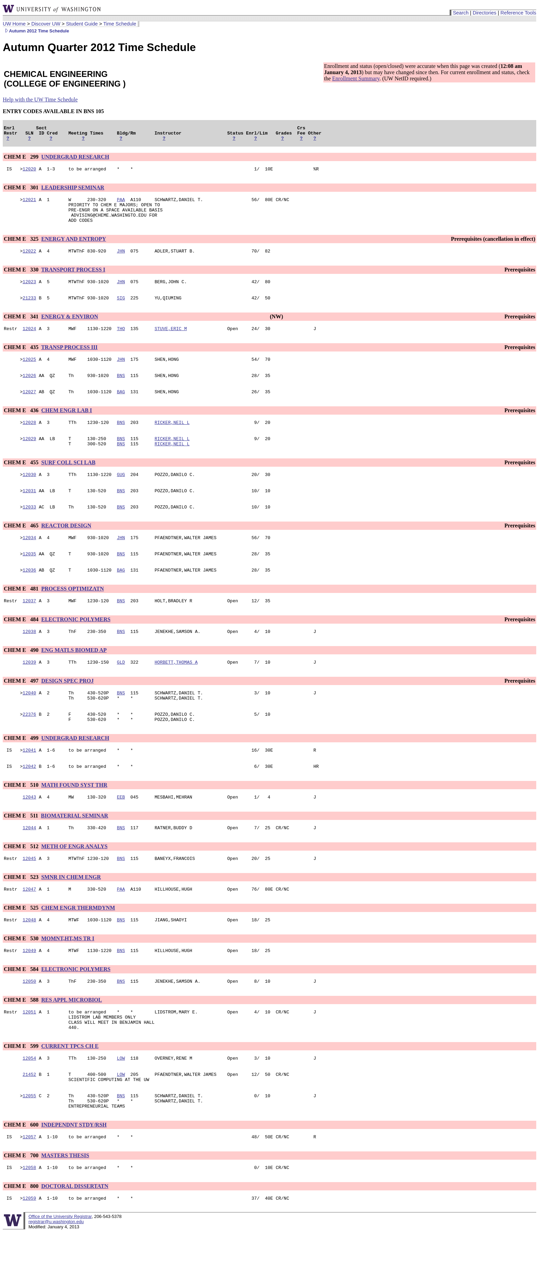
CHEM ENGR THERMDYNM (78, 947)
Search (461, 13)
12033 (29, 529)
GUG (121, 495)
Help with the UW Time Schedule (40, 99)
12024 (29, 342)
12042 (29, 801)
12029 (29, 457)
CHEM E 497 (22, 710)
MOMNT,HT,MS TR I (67, 979)
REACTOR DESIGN (66, 548)
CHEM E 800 (22, 1241)
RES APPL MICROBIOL (71, 1042)
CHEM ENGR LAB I (66, 427)
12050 (29, 1023)
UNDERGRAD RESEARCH (75, 160)
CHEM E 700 (22, 1209)
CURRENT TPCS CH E (69, 1093)
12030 (29, 495)
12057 (29, 1190)
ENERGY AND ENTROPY (73, 248)
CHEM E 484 (22, 646)
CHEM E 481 (22, 614)
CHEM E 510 (22, 820)
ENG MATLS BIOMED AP (74, 678)
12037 (29, 627)
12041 (29, 784)
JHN (121, 261)
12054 (29, 1105)
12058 (29, 1222)
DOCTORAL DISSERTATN (74, 1241)
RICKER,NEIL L (172, 440)
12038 (29, 659)
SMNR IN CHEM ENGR (71, 915)
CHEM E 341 (22, 329)
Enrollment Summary (356, 78)
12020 (29, 173)
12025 (29, 373)
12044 (29, 865)
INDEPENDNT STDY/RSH (74, 1177)
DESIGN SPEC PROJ (67, 710)
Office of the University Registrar (59, 1272)
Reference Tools (518, 13)
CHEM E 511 (22, 852)
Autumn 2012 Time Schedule (36, 30)
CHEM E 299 (22, 160)
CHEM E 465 (22, 548)
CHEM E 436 (22, 427)
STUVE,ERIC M (171, 342)
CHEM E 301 (22, 192)
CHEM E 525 (22, 947)
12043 (29, 833)
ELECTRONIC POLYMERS (75, 646)
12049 (29, 992)
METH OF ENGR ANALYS (74, 883)
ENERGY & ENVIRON (69, 329)
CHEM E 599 (22, 1093)
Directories (485, 13)
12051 (29, 1055)
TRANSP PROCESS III (69, 361)
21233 (29, 310)
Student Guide (82, 24)
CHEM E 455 (22, 482)
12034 (29, 561)
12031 (29, 512)
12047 (29, 928)
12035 (29, 578)
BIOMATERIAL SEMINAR (74, 852)
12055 (29, 1146)
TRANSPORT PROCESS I (73, 280)
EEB (121, 833)
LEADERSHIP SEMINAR (72, 192)
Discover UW (45, 24)
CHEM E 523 (22, 915)
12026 (29, 391)
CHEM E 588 (22, 1042)
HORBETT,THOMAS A (176, 691)
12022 (29, 261)
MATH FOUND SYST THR (74, 820)
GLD (121, 691)
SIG (121, 310)
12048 (29, 960)
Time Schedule (119, 24)
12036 (29, 596)
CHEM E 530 (22, 979)
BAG (121, 408)
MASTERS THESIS (65, 1209)
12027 (29, 408)
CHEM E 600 (22, 1177)
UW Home (14, 24)
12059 (29, 1254)
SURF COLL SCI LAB (68, 482)
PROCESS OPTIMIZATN (72, 614)
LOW (121, 1105)
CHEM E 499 (22, 771)
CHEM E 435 (22, 361)
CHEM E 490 (22, 678)
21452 (29, 1123)
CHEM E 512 (22, 883)
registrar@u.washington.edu (56, 1277)
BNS (121, 391)
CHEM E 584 (22, 1010)
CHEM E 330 (22, 280)
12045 (29, 896)
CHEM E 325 (22, 248)
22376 (29, 746)
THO (121, 342)
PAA (121, 204)
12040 (29, 723)
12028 (29, 440)
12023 (29, 293)
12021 (29, 204)
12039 (29, 691)
